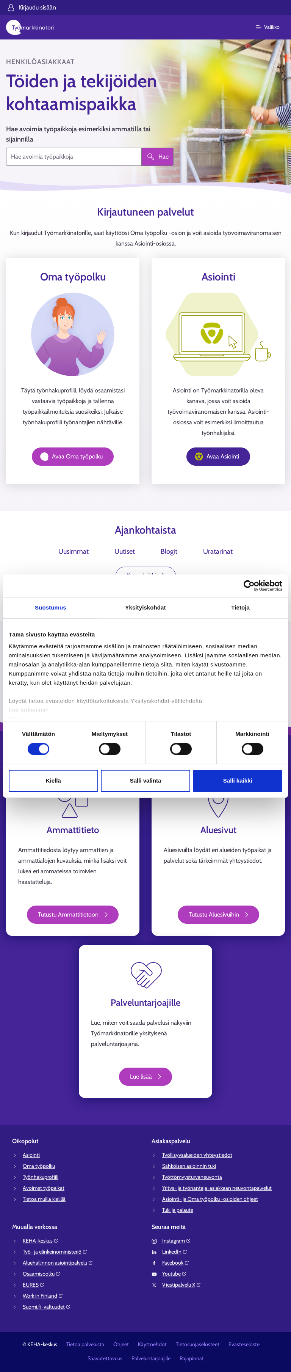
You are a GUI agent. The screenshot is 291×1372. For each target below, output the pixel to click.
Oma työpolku (39, 1165)
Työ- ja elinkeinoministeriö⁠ (55, 1251)
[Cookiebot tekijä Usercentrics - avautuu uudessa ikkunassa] (249, 585)
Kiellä (53, 780)
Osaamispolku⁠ (42, 1273)
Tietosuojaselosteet (197, 1344)
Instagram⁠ (176, 1240)
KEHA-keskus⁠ (41, 1240)
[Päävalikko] (272, 27)
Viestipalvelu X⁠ (181, 1284)
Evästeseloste (244, 1344)
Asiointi (31, 1154)
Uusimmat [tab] (73, 551)
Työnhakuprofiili (40, 1177)
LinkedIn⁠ (175, 1251)
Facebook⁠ (175, 1262)
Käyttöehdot (152, 1344)
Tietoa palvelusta (85, 1344)
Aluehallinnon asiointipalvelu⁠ (58, 1262)
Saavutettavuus (105, 1358)
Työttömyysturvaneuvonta (192, 1177)
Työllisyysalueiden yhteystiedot (197, 1154)
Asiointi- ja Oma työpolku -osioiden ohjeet (210, 1199)
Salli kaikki (237, 780)
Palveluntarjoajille (151, 1358)
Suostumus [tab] (50, 607)
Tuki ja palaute (177, 1210)
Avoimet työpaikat (43, 1188)
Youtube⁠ (174, 1273)
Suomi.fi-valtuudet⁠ (47, 1306)
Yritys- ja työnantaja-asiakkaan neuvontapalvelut (217, 1188)
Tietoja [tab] (240, 607)
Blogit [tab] (169, 551)
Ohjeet (121, 1344)
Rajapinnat (192, 1358)
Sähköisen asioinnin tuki (189, 1165)
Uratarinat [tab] (218, 551)
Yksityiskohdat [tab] (145, 607)
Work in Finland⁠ (43, 1295)
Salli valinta (145, 780)
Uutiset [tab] (124, 551)
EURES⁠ (34, 1284)
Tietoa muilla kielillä (44, 1199)
